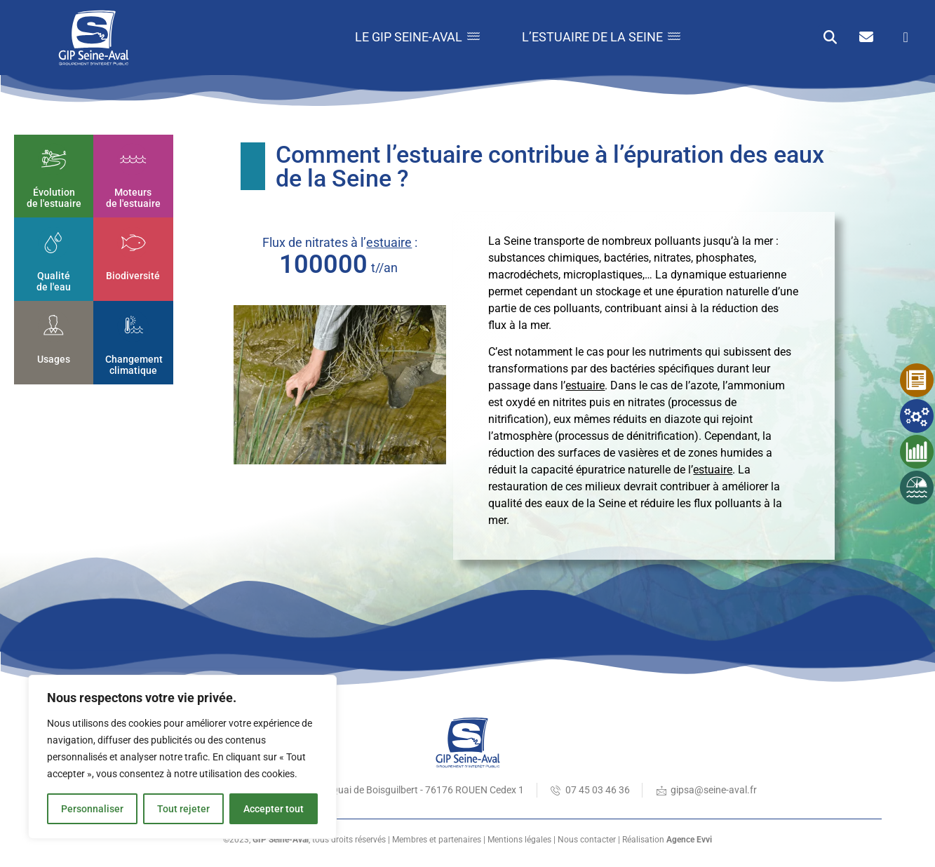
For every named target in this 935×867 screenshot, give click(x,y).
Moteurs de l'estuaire (133, 198)
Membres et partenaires (436, 840)
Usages (53, 358)
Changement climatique (134, 364)
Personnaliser (92, 808)
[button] (830, 37)
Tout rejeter (183, 808)
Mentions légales (519, 840)
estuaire (389, 242)
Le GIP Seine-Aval (417, 36)
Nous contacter (587, 840)
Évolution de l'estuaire (54, 198)
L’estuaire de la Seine (601, 36)
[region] (182, 757)
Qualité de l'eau (53, 281)
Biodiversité (133, 275)
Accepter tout (273, 808)
